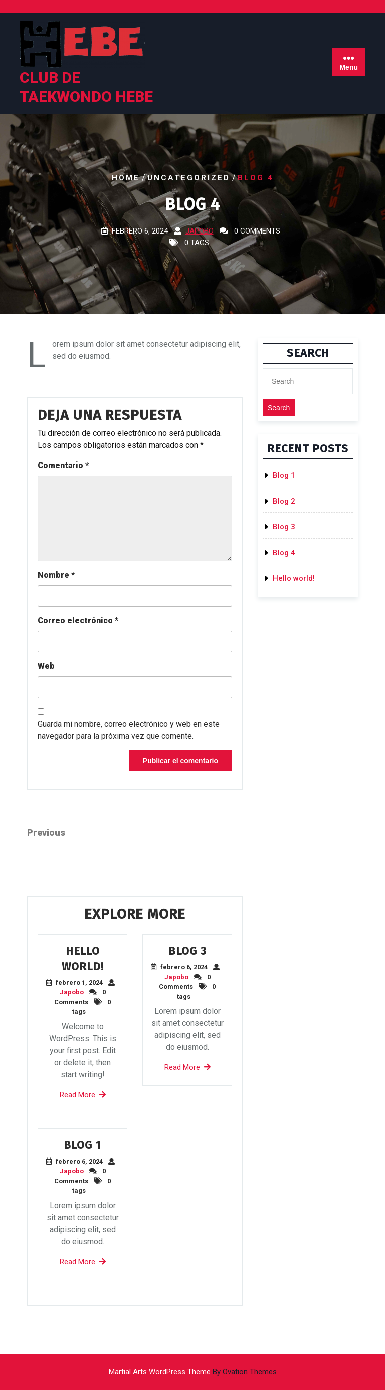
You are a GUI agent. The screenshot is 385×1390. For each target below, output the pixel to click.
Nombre (56, 575)
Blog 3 (187, 951)
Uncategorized (188, 177)
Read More (83, 1094)
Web (46, 666)
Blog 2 (284, 501)
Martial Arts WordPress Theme (193, 1371)
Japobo (199, 231)
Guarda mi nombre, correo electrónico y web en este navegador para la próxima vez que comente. (129, 730)
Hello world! (294, 578)
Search (279, 408)
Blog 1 (82, 1145)
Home (126, 177)
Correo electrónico (78, 620)
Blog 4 (284, 552)
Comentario (63, 465)
